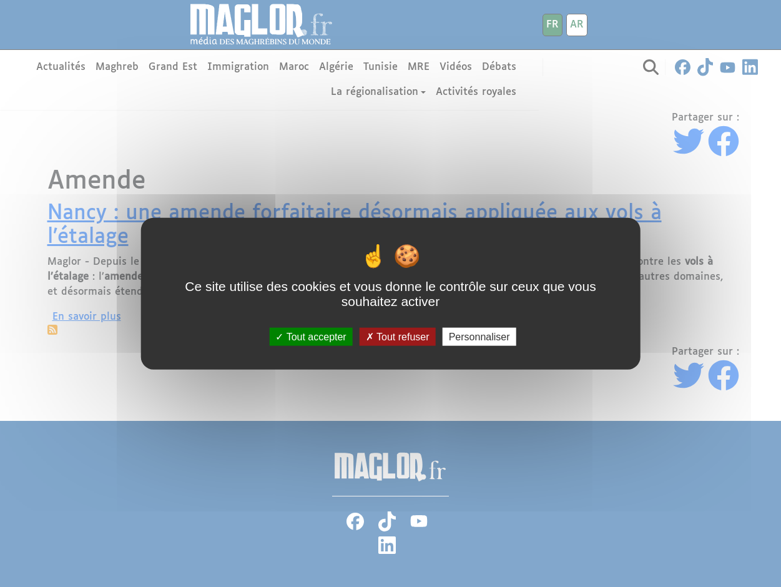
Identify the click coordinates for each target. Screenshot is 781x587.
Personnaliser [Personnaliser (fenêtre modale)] (479, 336)
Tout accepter (310, 336)
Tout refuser (398, 336)
